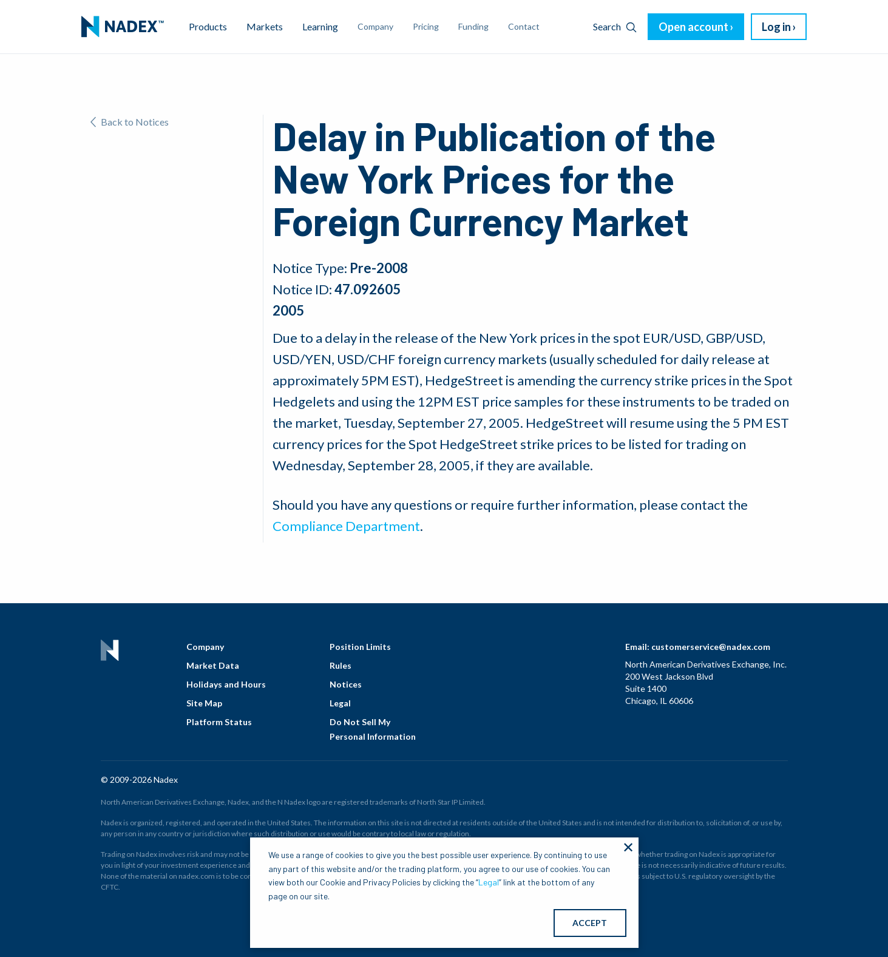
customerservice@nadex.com (710, 646)
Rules (340, 665)
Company (205, 646)
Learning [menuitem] (320, 26)
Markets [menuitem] (264, 26)
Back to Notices (129, 121)
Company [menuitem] (375, 26)
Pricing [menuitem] (426, 26)
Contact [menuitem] (524, 26)
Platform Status (219, 722)
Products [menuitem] (208, 26)
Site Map (204, 703)
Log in (776, 26)
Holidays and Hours (226, 684)
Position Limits (360, 646)
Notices (346, 684)
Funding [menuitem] (473, 26)
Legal (340, 703)
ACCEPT (589, 923)
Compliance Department (346, 526)
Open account (693, 26)
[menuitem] (122, 27)
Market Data (212, 665)
